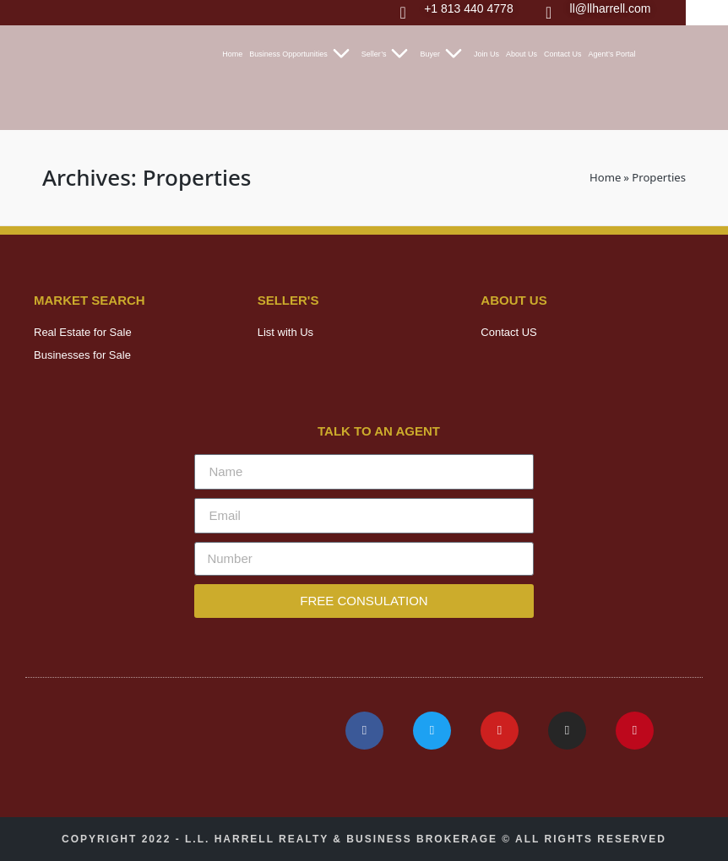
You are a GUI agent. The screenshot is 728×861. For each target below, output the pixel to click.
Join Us (486, 54)
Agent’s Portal (612, 54)
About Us (521, 54)
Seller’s (387, 54)
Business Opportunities (302, 54)
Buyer (443, 54)
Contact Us (563, 54)
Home (232, 54)
